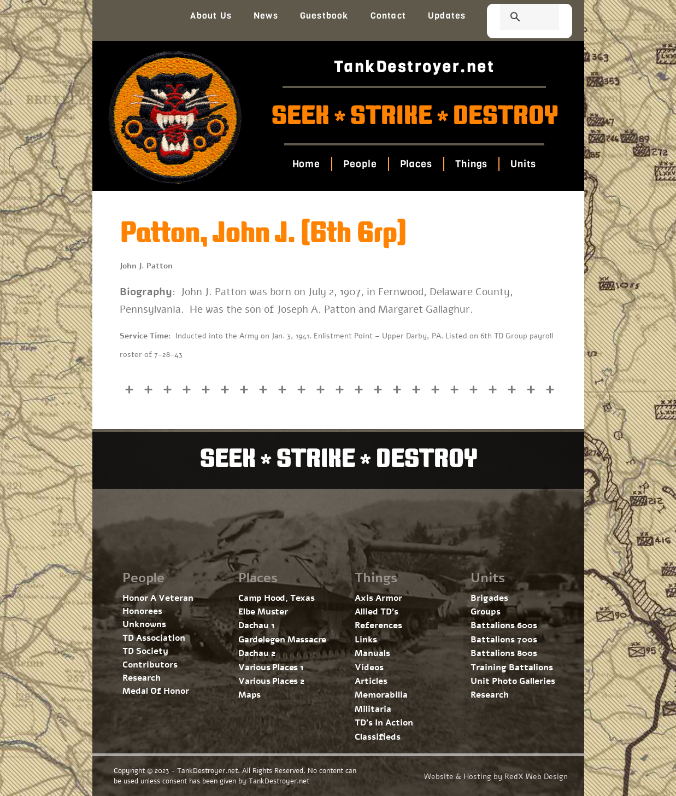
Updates (447, 15)
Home (306, 164)
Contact (388, 15)
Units (523, 164)
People (360, 164)
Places (416, 164)
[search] (516, 18)
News (266, 15)
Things (471, 164)
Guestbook (324, 15)
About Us (211, 15)
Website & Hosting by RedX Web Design (496, 776)
